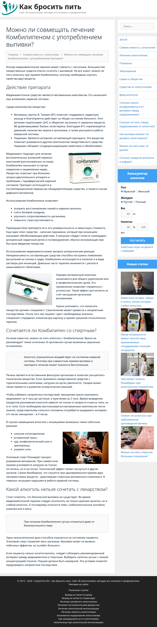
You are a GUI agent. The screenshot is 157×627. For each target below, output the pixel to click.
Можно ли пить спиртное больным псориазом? (137, 452)
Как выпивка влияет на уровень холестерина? (134, 136)
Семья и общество (131, 79)
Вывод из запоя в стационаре (78, 598)
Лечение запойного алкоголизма (78, 601)
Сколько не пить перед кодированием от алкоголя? (137, 124)
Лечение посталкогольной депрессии (78, 604)
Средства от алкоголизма (135, 87)
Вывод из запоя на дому (78, 594)
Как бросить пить (50, 6)
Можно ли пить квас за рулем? (133, 148)
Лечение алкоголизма (133, 55)
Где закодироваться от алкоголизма (78, 618)
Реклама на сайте (78, 584)
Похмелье (125, 63)
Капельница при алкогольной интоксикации (78, 622)
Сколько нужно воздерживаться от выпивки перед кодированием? (131, 108)
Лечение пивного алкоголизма (78, 611)
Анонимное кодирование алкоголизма (78, 615)
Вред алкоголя (128, 95)
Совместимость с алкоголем (137, 47)
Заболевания (127, 71)
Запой (123, 39)
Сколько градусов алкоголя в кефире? (136, 159)
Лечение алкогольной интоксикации (78, 608)
